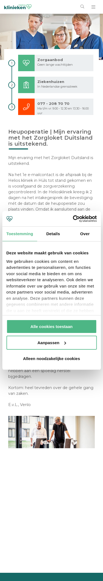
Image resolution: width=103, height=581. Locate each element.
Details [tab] (53, 233)
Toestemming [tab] (19, 233)
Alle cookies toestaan (51, 326)
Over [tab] (85, 233)
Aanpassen (51, 342)
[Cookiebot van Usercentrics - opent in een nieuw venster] (73, 218)
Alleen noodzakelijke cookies (51, 358)
